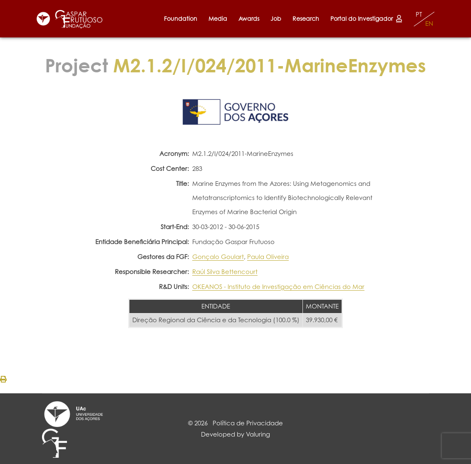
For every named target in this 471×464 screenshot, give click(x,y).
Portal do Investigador (366, 18)
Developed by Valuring (235, 434)
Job (275, 18)
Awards (248, 18)
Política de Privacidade (248, 423)
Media (217, 18)
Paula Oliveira (268, 257)
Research (306, 18)
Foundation (180, 18)
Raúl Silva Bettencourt (225, 272)
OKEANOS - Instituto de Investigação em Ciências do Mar (278, 287)
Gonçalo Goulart (218, 257)
